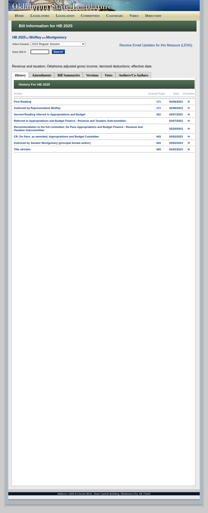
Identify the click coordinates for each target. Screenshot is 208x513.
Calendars (114, 15)
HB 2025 (19, 37)
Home (19, 15)
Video (133, 15)
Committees (90, 15)
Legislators (39, 15)
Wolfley (35, 37)
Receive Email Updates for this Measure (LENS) (156, 45)
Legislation (65, 15)
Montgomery (56, 37)
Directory (153, 15)
